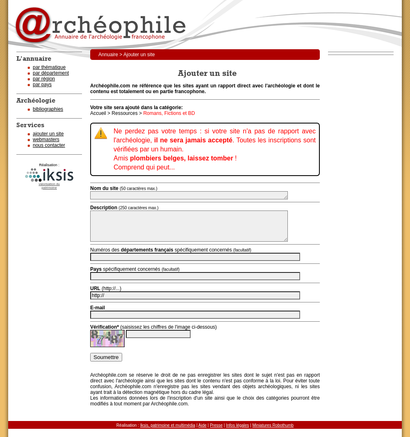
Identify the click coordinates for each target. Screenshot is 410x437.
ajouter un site (48, 134)
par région (44, 79)
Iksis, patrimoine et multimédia (168, 425)
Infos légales (237, 425)
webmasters (46, 139)
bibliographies (48, 109)
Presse (216, 425)
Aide (202, 425)
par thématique (49, 67)
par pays (42, 84)
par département (51, 73)
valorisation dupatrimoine (49, 186)
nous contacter (49, 145)
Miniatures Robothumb (273, 425)
